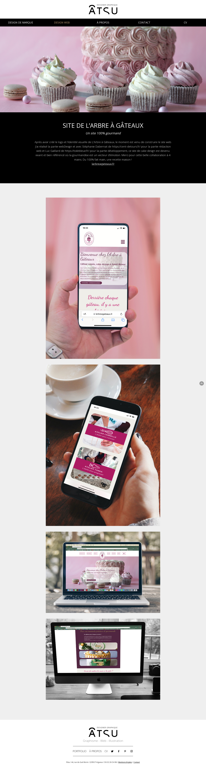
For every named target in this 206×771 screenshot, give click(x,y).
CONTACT (144, 22)
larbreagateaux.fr (103, 164)
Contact (136, 762)
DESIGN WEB (62, 22)
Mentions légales (125, 762)
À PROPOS (103, 22)
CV (185, 22)
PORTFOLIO (79, 751)
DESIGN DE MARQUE (20, 22)
